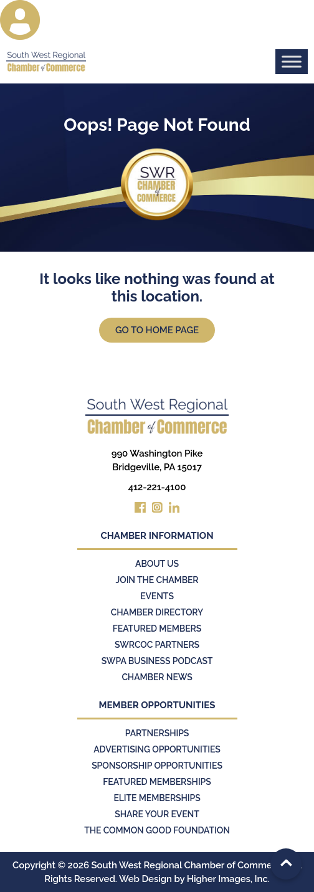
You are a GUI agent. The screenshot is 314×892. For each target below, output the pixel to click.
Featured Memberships (157, 782)
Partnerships (157, 733)
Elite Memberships (156, 798)
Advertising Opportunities (157, 749)
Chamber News (156, 677)
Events (157, 596)
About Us (157, 564)
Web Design (145, 879)
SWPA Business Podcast (157, 661)
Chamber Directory (157, 612)
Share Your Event (157, 814)
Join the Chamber (156, 580)
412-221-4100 (157, 487)
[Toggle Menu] (292, 61)
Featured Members (157, 628)
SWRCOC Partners (157, 645)
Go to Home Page (157, 330)
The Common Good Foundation (157, 830)
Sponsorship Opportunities (157, 766)
